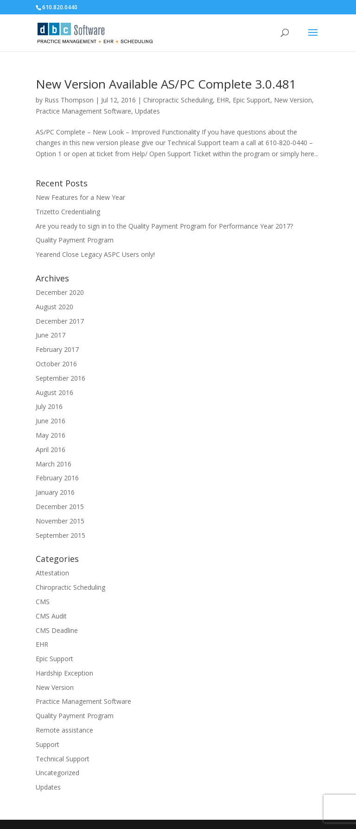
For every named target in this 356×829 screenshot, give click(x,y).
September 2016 (60, 378)
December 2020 (60, 292)
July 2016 (49, 406)
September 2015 (60, 535)
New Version (293, 100)
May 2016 (50, 435)
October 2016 (56, 363)
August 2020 (54, 306)
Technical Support (62, 758)
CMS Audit (51, 616)
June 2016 (50, 420)
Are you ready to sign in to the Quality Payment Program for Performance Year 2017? (164, 226)
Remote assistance (64, 730)
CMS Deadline (57, 630)
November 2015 (60, 521)
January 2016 (55, 492)
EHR (222, 100)
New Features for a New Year (80, 197)
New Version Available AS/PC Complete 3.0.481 (166, 84)
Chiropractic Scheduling (178, 100)
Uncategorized (57, 772)
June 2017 (50, 335)
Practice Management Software (83, 111)
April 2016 (50, 449)
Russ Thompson (69, 100)
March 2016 (53, 463)
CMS (43, 601)
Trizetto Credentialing (68, 211)
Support (47, 744)
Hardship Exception (64, 673)
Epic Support (251, 100)
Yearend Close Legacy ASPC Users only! (95, 254)
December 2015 (60, 506)
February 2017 (57, 349)
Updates (147, 111)
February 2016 (57, 477)
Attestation (52, 572)
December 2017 (60, 321)
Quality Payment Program (75, 240)
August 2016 (54, 392)
